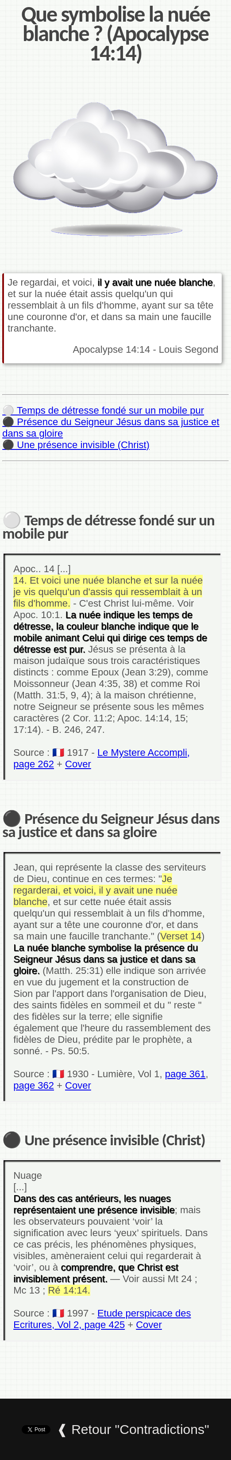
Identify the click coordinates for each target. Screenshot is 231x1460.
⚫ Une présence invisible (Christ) (76, 444)
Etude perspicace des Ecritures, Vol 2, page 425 (102, 1319)
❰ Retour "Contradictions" (133, 1429)
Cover (78, 764)
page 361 (185, 1073)
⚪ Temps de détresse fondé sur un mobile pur (103, 410)
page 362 (33, 1085)
